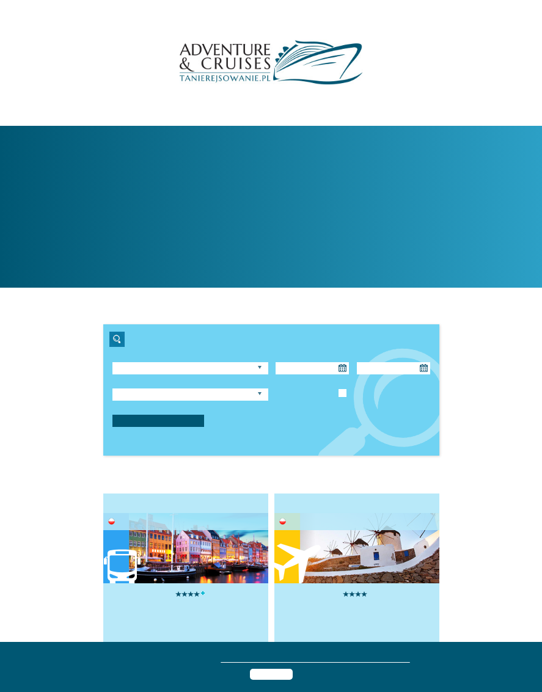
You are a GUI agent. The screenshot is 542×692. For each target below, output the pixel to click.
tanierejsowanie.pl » (345, 231)
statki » (293, 246)
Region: (124, 356)
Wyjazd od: (292, 356)
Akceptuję (271, 674)
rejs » (301, 262)
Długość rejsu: (134, 382)
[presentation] (108, 588)
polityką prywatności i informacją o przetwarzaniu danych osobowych (322, 658)
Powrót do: (373, 356)
